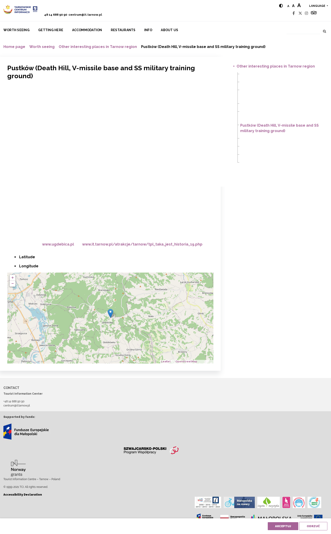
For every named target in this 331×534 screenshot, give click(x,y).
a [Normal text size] (288, 6)
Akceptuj (283, 526)
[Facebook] (294, 13)
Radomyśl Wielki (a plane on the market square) (280, 139)
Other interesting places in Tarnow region (98, 47)
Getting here (50, 30)
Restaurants (123, 30)
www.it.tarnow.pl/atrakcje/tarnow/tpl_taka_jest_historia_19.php (142, 244)
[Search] (303, 30)
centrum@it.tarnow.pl (85, 14)
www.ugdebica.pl (58, 244)
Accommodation (87, 30)
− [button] (12, 283)
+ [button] (12, 278)
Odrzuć (313, 526)
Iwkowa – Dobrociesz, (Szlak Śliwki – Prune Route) (282, 82)
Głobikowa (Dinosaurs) (259, 74)
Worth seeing (16, 30)
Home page (14, 47)
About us (169, 30)
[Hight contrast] (281, 6)
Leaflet (166, 361)
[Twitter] (300, 13)
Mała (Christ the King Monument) (268, 104)
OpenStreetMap (186, 361)
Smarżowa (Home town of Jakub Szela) (273, 147)
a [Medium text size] (293, 6)
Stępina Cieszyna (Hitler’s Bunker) (268, 155)
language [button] (317, 6)
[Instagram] (306, 13)
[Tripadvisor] (314, 13)
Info (148, 30)
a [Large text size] (299, 5)
